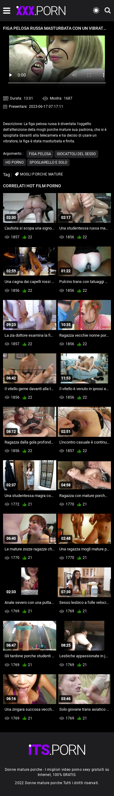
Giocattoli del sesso (76, 154)
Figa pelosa (40, 154)
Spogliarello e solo (48, 162)
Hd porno (14, 162)
